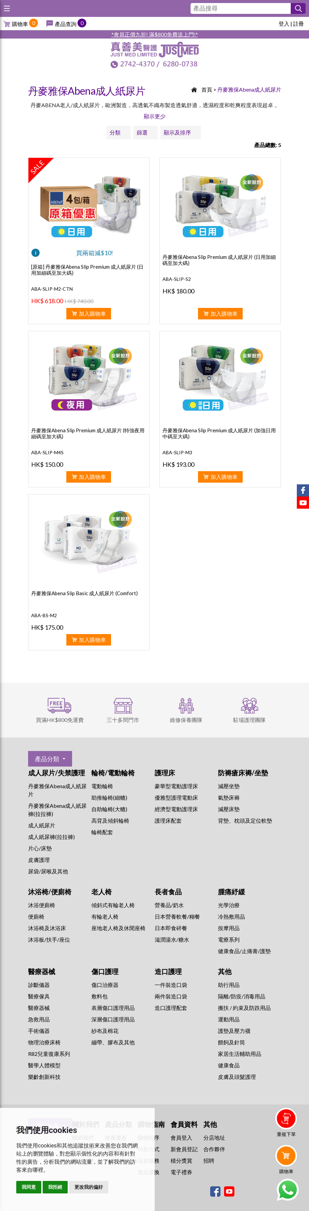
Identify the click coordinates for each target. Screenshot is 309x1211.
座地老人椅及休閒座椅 (118, 928)
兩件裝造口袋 (171, 996)
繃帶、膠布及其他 (113, 1042)
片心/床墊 (40, 848)
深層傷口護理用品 (113, 1019)
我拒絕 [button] (55, 1187)
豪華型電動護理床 (176, 786)
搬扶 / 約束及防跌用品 (244, 1007)
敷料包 (99, 996)
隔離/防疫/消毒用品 (241, 996)
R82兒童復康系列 (49, 1053)
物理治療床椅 (44, 1042)
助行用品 (229, 985)
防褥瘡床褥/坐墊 (243, 773)
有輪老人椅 (104, 916)
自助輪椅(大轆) (109, 809)
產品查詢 (65, 24)
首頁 (206, 89)
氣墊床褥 (229, 797)
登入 (284, 23)
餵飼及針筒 (231, 1042)
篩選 (142, 132)
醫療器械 (41, 971)
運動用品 (229, 1019)
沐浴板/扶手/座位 (49, 939)
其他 (224, 971)
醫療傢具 (39, 996)
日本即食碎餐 (171, 928)
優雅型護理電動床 (176, 797)
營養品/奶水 (169, 905)
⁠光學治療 (229, 905)
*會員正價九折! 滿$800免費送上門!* (154, 34)
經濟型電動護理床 (176, 809)
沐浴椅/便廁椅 (49, 892)
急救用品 (39, 1019)
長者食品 (168, 892)
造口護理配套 (171, 1007)
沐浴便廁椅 (41, 905)
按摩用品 (229, 928)
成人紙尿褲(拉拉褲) (51, 836)
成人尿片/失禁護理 (56, 773)
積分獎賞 (181, 1160)
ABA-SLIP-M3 (177, 452)
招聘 (208, 1160)
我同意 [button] (29, 1187)
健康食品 (229, 1065)
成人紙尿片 (41, 825)
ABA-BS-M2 (44, 615)
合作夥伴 (214, 1149)
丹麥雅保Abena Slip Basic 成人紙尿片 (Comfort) (84, 593)
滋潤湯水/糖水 (172, 939)
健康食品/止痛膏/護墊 (244, 951)
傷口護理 (104, 971)
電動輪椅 (102, 786)
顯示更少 (154, 116)
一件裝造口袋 (171, 985)
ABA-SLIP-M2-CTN (52, 289)
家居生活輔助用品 (239, 1053)
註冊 (298, 23)
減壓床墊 (229, 809)
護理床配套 (168, 820)
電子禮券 (181, 1172)
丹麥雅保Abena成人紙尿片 (249, 89)
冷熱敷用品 (231, 916)
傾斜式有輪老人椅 (113, 905)
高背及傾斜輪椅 (110, 820)
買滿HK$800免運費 (60, 720)
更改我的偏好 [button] (88, 1187)
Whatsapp (287, 1190)
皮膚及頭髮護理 (237, 1076)
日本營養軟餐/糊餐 (177, 916)
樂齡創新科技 (44, 1076)
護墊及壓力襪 (234, 1030)
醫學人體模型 (44, 1065)
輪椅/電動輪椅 (113, 773)
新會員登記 (184, 1149)
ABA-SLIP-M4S (47, 452)
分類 (115, 132)
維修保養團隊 (186, 720)
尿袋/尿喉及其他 (48, 871)
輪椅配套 (102, 832)
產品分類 (47, 758)
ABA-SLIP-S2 (176, 279)
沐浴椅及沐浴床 (47, 928)
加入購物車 (92, 313)
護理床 (165, 773)
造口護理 (168, 971)
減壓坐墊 (229, 786)
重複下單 (286, 1134)
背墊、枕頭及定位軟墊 (245, 820)
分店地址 (214, 1137)
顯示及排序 (177, 132)
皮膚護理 (39, 859)
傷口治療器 (104, 985)
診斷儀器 (39, 985)
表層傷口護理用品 (113, 1007)
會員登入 (181, 1137)
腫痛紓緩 (231, 892)
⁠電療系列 (229, 939)
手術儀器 (39, 1030)
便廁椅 (36, 916)
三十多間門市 (123, 720)
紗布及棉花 (104, 1030)
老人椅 (101, 892)
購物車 (20, 24)
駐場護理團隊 (249, 720)
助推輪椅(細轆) (109, 797)
